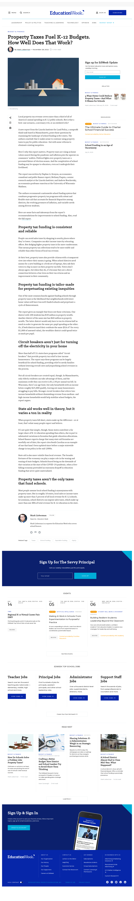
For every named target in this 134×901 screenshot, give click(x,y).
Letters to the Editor (69, 859)
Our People (45, 866)
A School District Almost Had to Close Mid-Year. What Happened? (110, 761)
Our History (45, 862)
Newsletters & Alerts (90, 862)
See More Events (67, 654)
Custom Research (111, 876)
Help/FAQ (65, 862)
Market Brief (111, 23)
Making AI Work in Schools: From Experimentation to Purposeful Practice (65, 619)
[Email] (55, 576)
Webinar (78, 611)
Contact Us (66, 855)
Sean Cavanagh (44, 783)
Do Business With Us (112, 855)
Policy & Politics (37, 23)
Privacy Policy (84, 882)
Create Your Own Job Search (67, 714)
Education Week (42, 519)
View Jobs (16, 696)
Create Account (18, 828)
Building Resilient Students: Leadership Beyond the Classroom (107, 619)
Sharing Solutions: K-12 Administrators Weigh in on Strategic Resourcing (80, 742)
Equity (74, 540)
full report (26, 218)
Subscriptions (88, 859)
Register (12, 629)
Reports (87, 735)
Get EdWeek (88, 855)
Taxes (33, 540)
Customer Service (68, 866)
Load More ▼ (67, 799)
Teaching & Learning (58, 23)
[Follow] (51, 515)
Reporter (33, 519)
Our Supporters (46, 869)
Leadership (21, 23)
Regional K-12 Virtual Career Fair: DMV (24, 616)
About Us (44, 855)
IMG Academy (119, 635)
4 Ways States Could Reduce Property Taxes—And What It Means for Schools (98, 98)
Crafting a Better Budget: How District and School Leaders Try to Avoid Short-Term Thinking (50, 764)
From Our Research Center (49, 756)
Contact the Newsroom (70, 869)
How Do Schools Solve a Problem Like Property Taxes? (18, 760)
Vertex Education (104, 134)
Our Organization (47, 859)
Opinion (89, 23)
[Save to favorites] (10, 122)
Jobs (98, 23)
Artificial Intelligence (65, 611)
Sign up (85, 576)
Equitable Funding (61, 540)
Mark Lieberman (23, 50)
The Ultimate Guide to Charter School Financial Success (103, 128)
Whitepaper (112, 123)
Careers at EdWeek (47, 873)
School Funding (45, 540)
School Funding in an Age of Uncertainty (99, 146)
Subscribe (117, 12)
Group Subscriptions (90, 866)
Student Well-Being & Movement (110, 611)
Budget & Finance (16, 31)
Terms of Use (70, 882)
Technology (77, 23)
